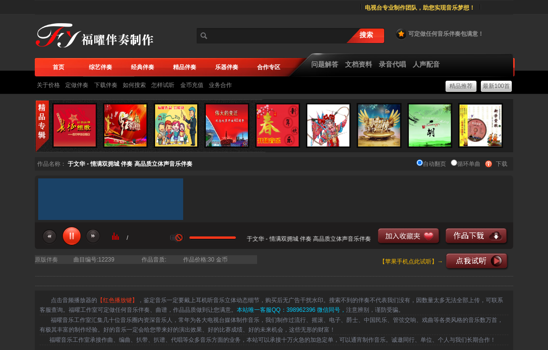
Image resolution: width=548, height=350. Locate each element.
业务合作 (220, 85)
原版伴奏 (46, 259)
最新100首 (496, 86)
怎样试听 (162, 85)
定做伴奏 (76, 85)
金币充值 (191, 85)
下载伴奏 (105, 85)
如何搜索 (134, 85)
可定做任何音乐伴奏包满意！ (439, 33)
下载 (501, 163)
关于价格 (48, 85)
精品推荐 (461, 86)
